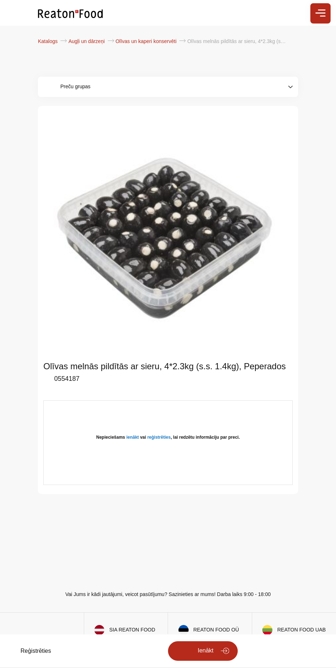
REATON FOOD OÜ (216, 630)
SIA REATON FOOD (132, 630)
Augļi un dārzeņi (87, 41)
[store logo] (70, 13)
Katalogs (48, 41)
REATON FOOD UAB (301, 630)
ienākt (132, 437)
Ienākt (206, 650)
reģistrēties (159, 437)
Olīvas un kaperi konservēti (147, 41)
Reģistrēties (36, 651)
